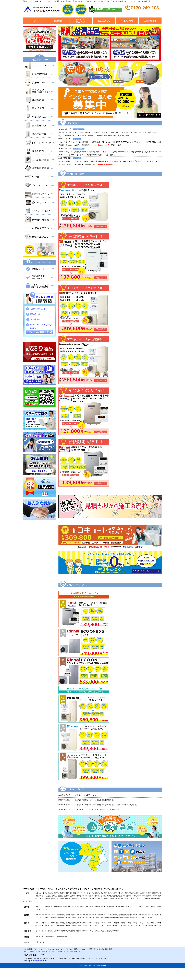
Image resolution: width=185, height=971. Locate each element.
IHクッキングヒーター (39, 194)
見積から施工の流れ (80, 20)
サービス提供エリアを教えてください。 (41, 326)
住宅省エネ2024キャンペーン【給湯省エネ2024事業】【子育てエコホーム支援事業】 (106, 805)
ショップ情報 (127, 20)
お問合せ (150, 20)
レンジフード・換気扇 (39, 211)
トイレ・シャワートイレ (39, 143)
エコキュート (39, 66)
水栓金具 (39, 177)
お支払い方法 (104, 20)
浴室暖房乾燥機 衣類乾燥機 (39, 168)
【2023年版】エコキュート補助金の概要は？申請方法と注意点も (99, 809)
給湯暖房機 (39, 100)
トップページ (34, 20)
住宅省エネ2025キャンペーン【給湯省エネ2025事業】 (95, 800)
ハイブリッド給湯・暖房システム (39, 91)
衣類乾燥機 (39, 160)
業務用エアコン (39, 237)
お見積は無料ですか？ (38, 309)
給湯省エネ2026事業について (86, 795)
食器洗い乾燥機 (39, 220)
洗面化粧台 (39, 151)
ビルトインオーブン (39, 203)
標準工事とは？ (36, 314)
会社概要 (57, 20)
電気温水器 (39, 109)
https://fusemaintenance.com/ (37, 961)
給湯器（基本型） (39, 74)
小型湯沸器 (39, 117)
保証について (39, 269)
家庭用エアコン (39, 228)
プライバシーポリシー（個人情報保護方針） (39, 286)
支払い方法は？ (36, 319)
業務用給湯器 (39, 134)
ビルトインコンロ (39, 186)
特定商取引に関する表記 (39, 277)
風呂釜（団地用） (39, 126)
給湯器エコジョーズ (39, 83)
